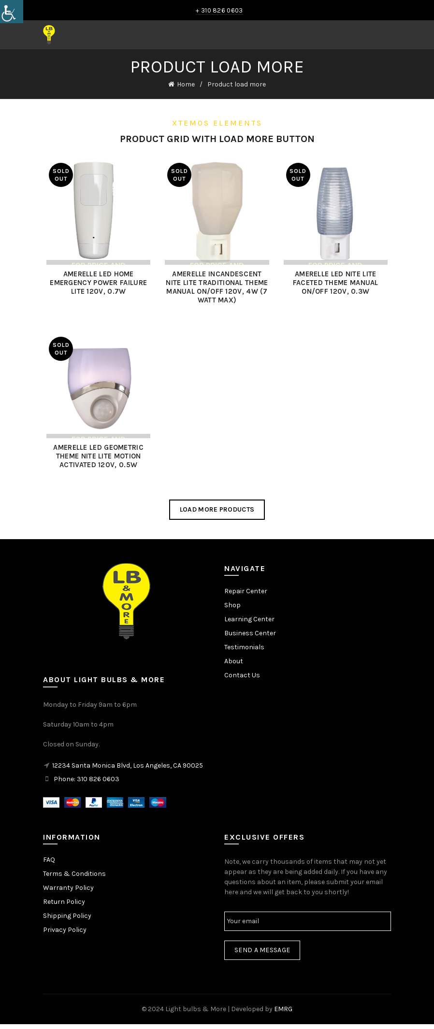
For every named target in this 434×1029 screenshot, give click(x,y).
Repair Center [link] (245, 596)
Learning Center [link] (249, 624)
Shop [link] (232, 610)
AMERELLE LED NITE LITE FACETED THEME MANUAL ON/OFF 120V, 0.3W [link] (337, 285)
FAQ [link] (49, 864)
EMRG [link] (283, 1013)
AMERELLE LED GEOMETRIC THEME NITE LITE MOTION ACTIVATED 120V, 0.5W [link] (96, 461)
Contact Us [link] (242, 680)
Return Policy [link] (64, 906)
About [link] (233, 666)
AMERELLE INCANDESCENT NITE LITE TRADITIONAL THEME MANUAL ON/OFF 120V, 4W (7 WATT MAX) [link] (217, 289)
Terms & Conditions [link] (74, 878)
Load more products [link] (217, 514)
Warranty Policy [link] (68, 892)
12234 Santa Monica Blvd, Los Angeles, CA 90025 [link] (127, 770)
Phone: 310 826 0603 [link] (86, 783)
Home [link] (186, 84)
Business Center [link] (250, 638)
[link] (11, 11)
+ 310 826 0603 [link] (219, 10)
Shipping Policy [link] (67, 920)
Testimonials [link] (244, 652)
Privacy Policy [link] (65, 934)
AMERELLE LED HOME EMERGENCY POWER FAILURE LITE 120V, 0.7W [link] (96, 285)
